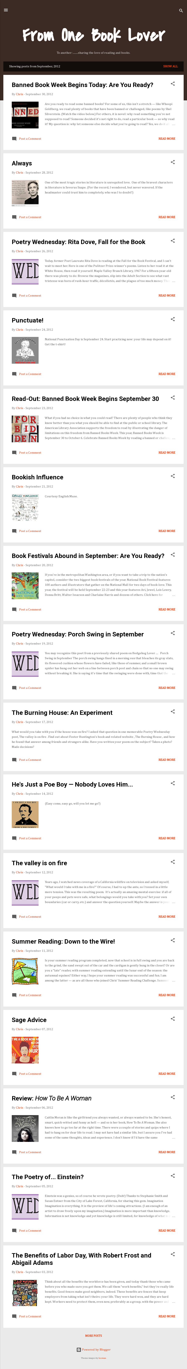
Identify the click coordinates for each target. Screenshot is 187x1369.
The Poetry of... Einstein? (48, 1177)
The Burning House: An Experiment (62, 712)
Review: (51, 1098)
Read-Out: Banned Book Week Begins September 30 (85, 398)
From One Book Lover (93, 35)
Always (22, 163)
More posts (93, 1335)
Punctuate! (27, 320)
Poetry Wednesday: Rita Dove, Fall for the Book (78, 242)
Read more (166, 138)
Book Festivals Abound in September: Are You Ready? (88, 555)
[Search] (181, 11)
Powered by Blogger (93, 1349)
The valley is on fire (39, 863)
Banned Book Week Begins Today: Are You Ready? (82, 84)
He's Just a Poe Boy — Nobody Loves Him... (72, 784)
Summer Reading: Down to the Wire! (63, 941)
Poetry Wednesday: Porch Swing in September (78, 634)
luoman (102, 1358)
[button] (172, 84)
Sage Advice (29, 1020)
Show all (170, 66)
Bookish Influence (37, 477)
